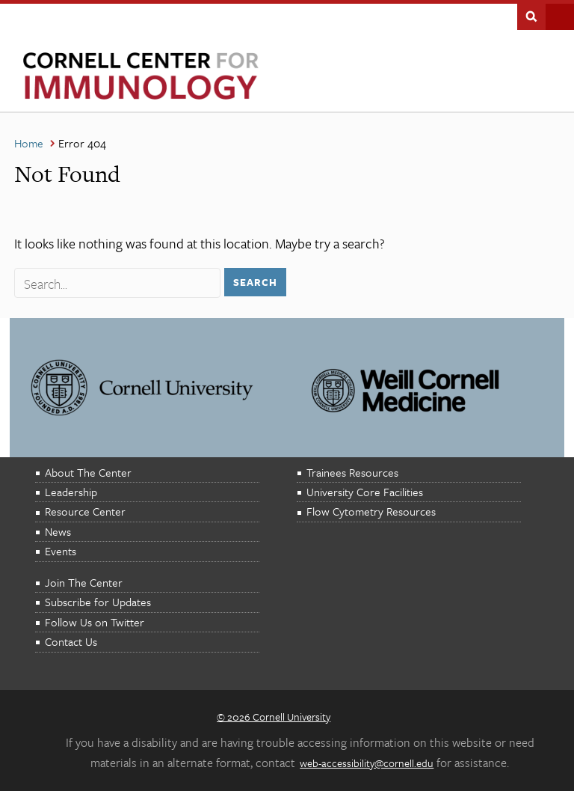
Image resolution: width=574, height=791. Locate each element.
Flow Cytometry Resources (371, 511)
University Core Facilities (364, 491)
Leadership (71, 491)
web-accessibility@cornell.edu (366, 763)
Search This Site (531, 15)
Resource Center (85, 511)
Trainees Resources (352, 472)
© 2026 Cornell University (273, 716)
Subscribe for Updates (98, 601)
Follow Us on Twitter (94, 622)
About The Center (88, 472)
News (58, 531)
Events (60, 551)
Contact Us (71, 641)
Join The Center (84, 582)
